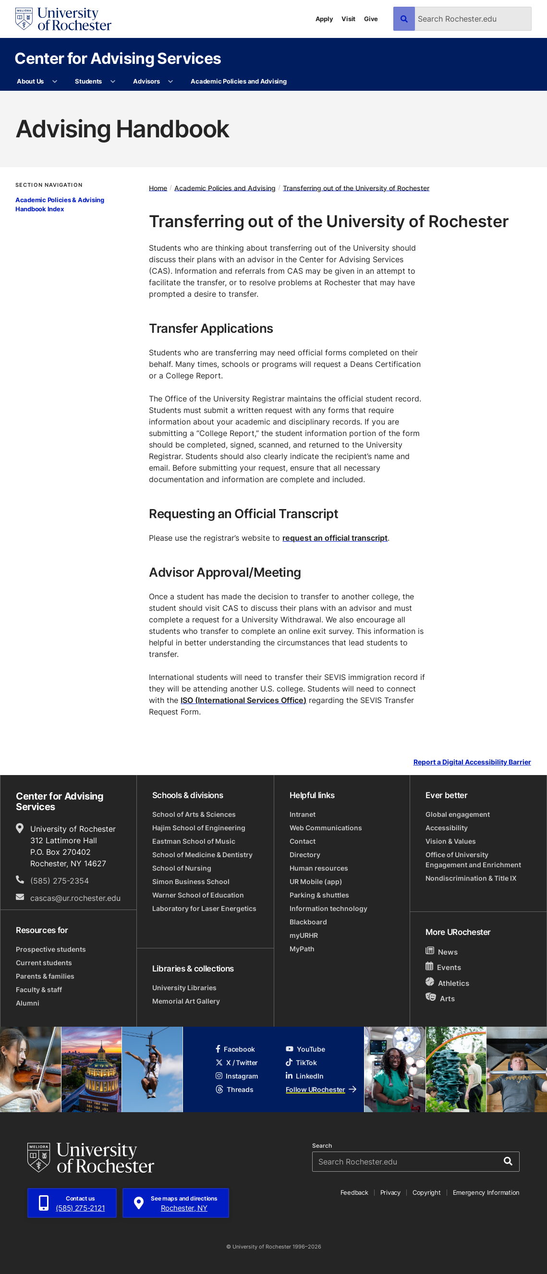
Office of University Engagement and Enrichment (473, 859)
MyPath (302, 948)
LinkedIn (304, 1075)
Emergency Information (486, 1192)
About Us (30, 81)
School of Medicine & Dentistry (202, 854)
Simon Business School (191, 881)
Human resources (319, 868)
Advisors (146, 81)
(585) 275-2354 (59, 880)
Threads (234, 1089)
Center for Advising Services (117, 58)
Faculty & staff (39, 989)
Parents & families (45, 976)
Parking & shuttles (319, 894)
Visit (348, 18)
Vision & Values (450, 841)
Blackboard (308, 921)
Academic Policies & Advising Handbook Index (59, 204)
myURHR (304, 935)
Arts (440, 998)
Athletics (447, 982)
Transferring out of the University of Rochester (356, 187)
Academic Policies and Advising (238, 81)
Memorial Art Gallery (186, 1001)
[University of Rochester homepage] (63, 19)
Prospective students (51, 949)
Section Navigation (49, 185)
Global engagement (457, 814)
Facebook (235, 1049)
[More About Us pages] (54, 81)
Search (322, 1146)
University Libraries (184, 987)
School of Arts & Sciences (194, 814)
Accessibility (446, 827)
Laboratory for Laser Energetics (204, 908)
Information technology (328, 908)
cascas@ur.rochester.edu (75, 898)
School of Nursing (181, 868)
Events (443, 966)
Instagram (237, 1075)
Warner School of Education (198, 894)
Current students (44, 962)
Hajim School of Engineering (198, 827)
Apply (324, 18)
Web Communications (326, 827)
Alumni (27, 1002)
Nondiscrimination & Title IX (471, 878)
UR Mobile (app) (316, 881)
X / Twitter (237, 1062)
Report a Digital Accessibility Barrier (472, 762)
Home (158, 187)
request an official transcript (335, 538)
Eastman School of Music (193, 841)
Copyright (427, 1192)
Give (371, 18)
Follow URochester (321, 1089)
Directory (305, 854)
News (441, 951)
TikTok (301, 1062)
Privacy (390, 1192)
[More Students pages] (113, 81)
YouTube (305, 1049)
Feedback (354, 1192)
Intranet (303, 814)
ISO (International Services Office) (243, 700)
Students (88, 81)
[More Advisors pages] (171, 81)
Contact (303, 841)
